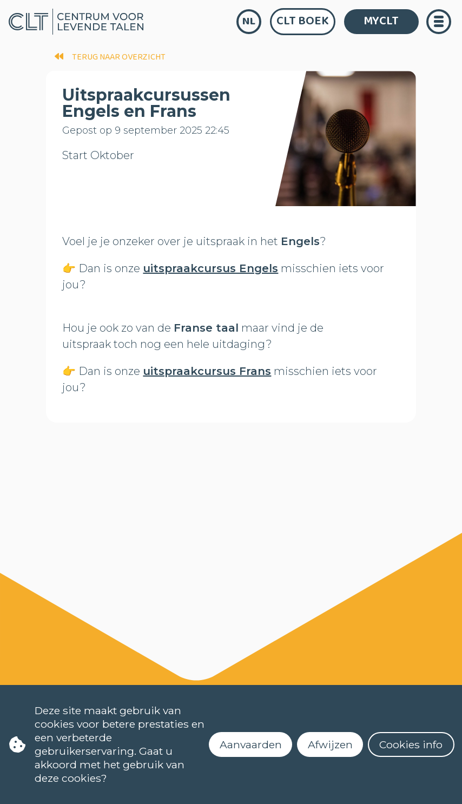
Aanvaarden (251, 744)
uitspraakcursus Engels (210, 268)
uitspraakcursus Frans (207, 371)
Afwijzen (330, 744)
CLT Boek (302, 21)
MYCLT (381, 21)
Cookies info (411, 744)
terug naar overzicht (110, 57)
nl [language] (248, 21)
